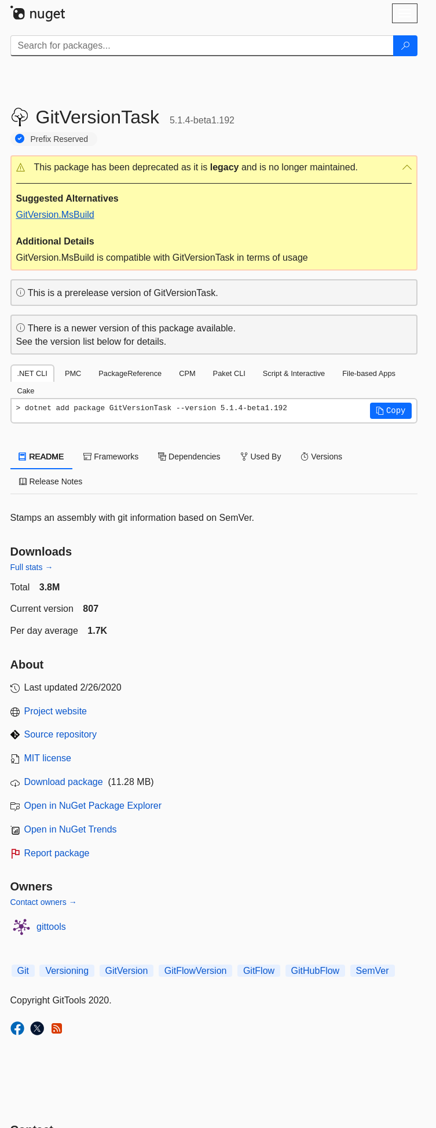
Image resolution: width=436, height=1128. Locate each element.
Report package (57, 853)
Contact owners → (43, 902)
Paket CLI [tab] (229, 373)
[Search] (405, 45)
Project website (55, 711)
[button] (214, 167)
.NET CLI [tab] (32, 373)
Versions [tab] (321, 456)
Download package (63, 782)
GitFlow (258, 971)
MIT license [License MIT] (48, 758)
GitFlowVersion (195, 971)
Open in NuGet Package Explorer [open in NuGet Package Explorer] (93, 806)
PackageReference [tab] (130, 373)
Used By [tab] (260, 456)
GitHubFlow (315, 971)
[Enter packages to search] (202, 45)
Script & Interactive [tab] (294, 373)
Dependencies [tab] (189, 456)
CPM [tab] (187, 373)
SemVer (372, 971)
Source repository (60, 734)
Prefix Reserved (60, 139)
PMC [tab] (73, 373)
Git (23, 971)
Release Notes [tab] (51, 481)
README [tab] (41, 456)
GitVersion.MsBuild (55, 215)
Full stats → (31, 567)
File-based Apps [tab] (368, 373)
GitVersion (126, 971)
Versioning (67, 971)
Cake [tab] (26, 390)
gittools (51, 927)
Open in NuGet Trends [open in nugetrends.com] (70, 829)
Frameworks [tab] (110, 456)
